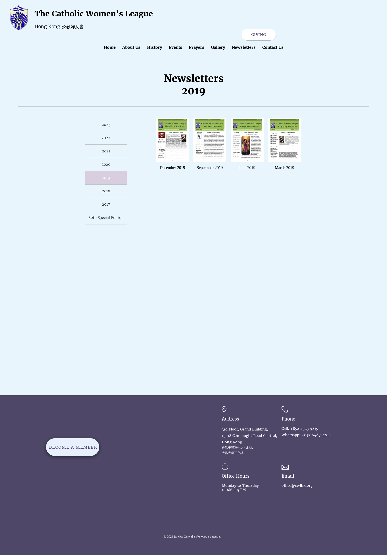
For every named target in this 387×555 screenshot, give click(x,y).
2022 (106, 138)
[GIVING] (258, 34)
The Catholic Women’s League (93, 14)
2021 (106, 151)
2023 (106, 124)
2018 (106, 191)
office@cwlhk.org (297, 485)
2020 (106, 164)
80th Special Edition (106, 217)
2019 (106, 177)
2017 (106, 204)
